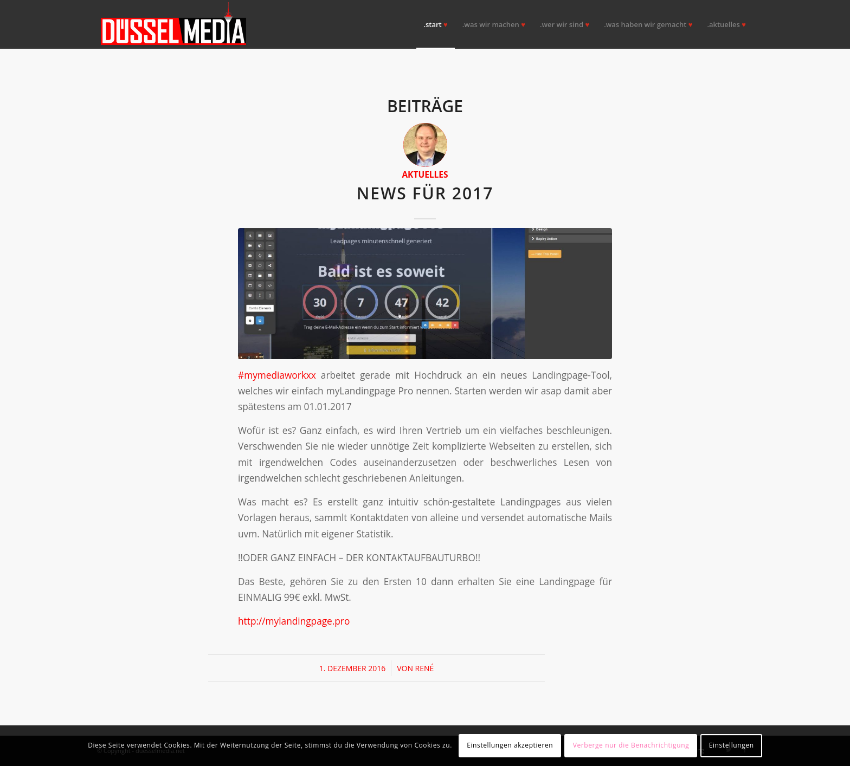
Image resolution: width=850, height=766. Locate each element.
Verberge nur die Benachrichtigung (631, 745)
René (424, 668)
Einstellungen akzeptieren (510, 745)
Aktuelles (425, 174)
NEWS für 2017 (425, 193)
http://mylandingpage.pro (294, 621)
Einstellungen (731, 745)
